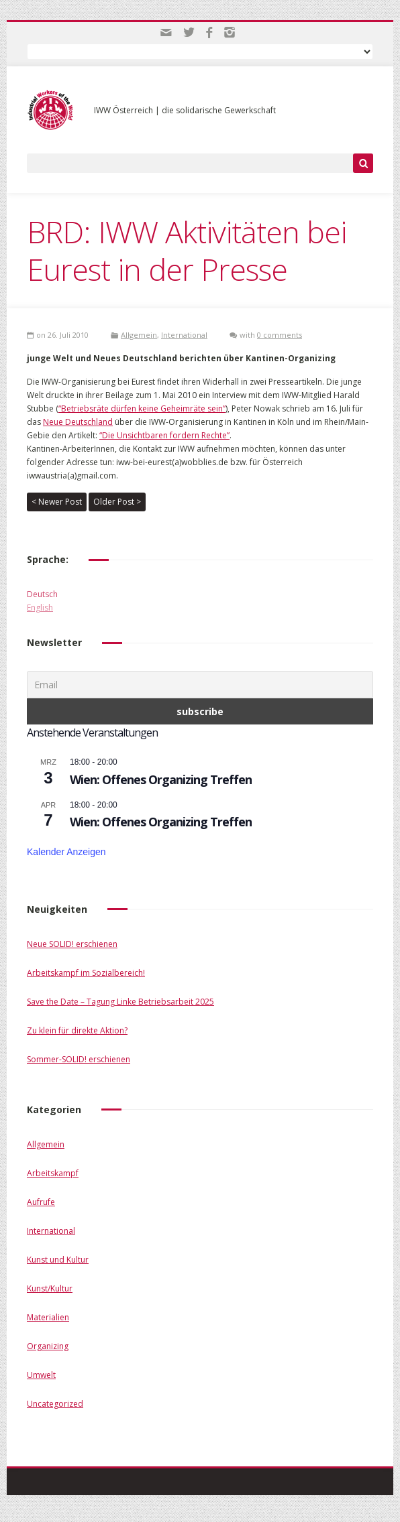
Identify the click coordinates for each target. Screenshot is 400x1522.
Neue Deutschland (78, 422)
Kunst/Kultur (49, 1288)
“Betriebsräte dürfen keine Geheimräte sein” (142, 408)
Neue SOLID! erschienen (72, 944)
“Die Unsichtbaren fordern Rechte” (164, 435)
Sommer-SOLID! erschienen (78, 1059)
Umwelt (41, 1375)
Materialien (48, 1317)
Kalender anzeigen (66, 851)
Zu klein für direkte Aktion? (77, 1030)
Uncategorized (55, 1403)
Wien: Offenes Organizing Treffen (161, 779)
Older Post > (117, 501)
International (184, 335)
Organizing (47, 1346)
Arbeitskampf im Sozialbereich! (86, 972)
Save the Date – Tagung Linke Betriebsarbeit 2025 (120, 1001)
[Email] (200, 684)
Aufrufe (41, 1202)
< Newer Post (57, 501)
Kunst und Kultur (58, 1259)
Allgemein (139, 335)
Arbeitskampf (53, 1173)
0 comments (279, 335)
